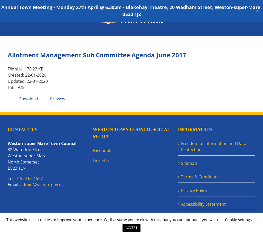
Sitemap (189, 163)
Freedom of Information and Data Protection (213, 146)
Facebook (102, 150)
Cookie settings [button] (238, 219)
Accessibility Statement (203, 204)
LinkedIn (101, 161)
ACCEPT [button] (131, 227)
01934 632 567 (29, 178)
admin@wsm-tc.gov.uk (42, 184)
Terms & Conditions (200, 177)
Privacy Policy (194, 190)
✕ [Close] (257, 11)
